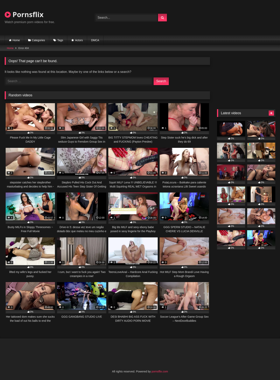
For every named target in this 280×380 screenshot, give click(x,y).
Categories (38, 40)
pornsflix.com (159, 371)
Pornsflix (24, 14)
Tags (60, 40)
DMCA (95, 40)
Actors (79, 40)
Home (16, 40)
